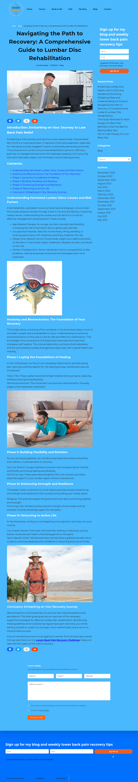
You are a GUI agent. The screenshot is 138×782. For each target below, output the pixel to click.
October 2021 (105, 205)
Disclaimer (40, 778)
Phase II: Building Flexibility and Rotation (34, 181)
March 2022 (104, 190)
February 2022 (105, 194)
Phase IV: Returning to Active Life (30, 188)
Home (29, 9)
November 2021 (106, 201)
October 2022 (105, 176)
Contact (107, 9)
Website (89, 676)
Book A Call (57, 9)
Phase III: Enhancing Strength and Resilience (36, 185)
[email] (114, 57)
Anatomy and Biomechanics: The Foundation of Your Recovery (46, 174)
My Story (83, 9)
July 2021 (102, 216)
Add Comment (36, 684)
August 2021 (104, 212)
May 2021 (102, 220)
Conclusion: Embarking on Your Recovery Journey (39, 192)
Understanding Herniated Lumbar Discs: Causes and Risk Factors (47, 170)
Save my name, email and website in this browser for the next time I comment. (58, 705)
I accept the (39, 710)
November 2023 (106, 172)
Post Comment (36, 717)
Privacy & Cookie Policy (15, 778)
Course (42, 9)
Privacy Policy (44, 710)
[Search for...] (112, 159)
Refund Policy (61, 778)
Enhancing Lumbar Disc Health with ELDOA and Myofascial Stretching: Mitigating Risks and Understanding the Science (112, 94)
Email (60, 676)
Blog (95, 9)
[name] (114, 51)
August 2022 (104, 183)
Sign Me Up (114, 71)
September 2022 (107, 180)
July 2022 (103, 187)
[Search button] (129, 159)
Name (32, 676)
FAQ (70, 9)
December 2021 (106, 198)
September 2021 (106, 209)
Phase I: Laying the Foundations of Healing (35, 177)
